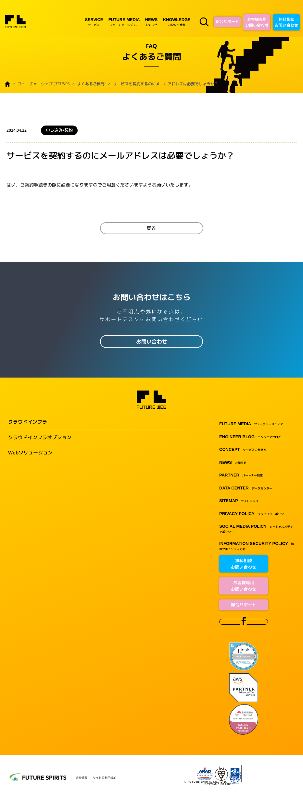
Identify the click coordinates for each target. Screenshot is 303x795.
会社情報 (81, 777)
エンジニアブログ (250, 437)
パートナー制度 (241, 475)
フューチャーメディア (124, 22)
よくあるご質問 (91, 84)
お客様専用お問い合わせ (257, 22)
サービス (94, 22)
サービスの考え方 (242, 450)
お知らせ (151, 22)
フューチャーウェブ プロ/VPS (44, 84)
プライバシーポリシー (253, 514)
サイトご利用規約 (104, 777)
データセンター (245, 488)
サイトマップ (239, 501)
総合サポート (227, 21)
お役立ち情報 (177, 22)
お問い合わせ (151, 341)
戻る (151, 228)
